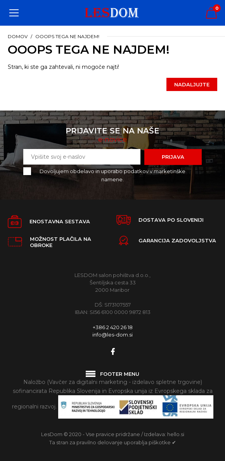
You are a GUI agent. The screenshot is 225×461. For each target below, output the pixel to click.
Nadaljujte (191, 84)
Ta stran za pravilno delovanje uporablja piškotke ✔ (112, 442)
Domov (18, 36)
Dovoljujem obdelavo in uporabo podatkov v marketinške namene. (110, 174)
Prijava (173, 157)
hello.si (175, 434)
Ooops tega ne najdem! (67, 36)
